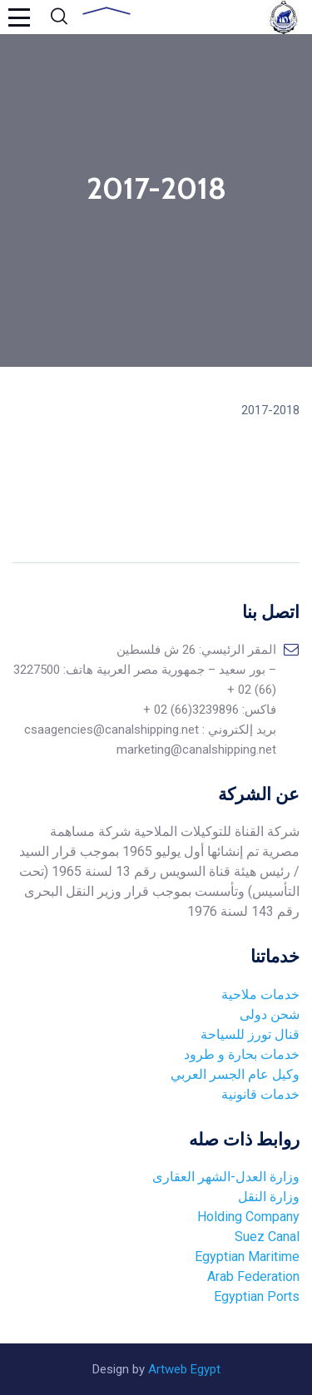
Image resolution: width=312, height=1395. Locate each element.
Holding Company (248, 1216)
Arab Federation (252, 1276)
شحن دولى (270, 1014)
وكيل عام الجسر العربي (235, 1074)
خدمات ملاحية (260, 994)
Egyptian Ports (257, 1296)
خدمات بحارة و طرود (242, 1054)
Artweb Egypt (184, 1369)
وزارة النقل (269, 1197)
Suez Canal (267, 1236)
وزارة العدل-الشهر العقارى (226, 1177)
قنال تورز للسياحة (250, 1034)
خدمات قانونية (260, 1094)
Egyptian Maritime (245, 1256)
